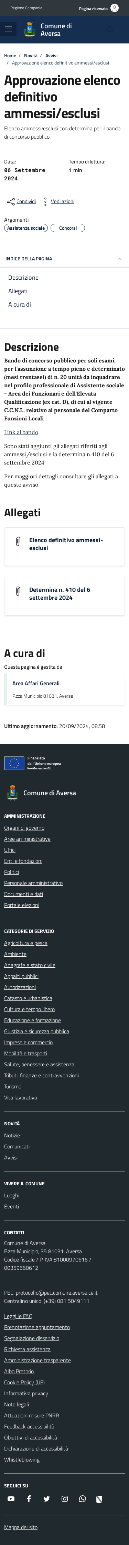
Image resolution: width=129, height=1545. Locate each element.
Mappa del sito (20, 1527)
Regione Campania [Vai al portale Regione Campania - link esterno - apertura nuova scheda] (26, 8)
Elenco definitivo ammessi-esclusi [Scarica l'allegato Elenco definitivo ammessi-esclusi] (66, 544)
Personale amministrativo (33, 883)
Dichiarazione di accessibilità (36, 1448)
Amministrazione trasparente (37, 1360)
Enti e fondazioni (23, 861)
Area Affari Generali (36, 683)
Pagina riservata (93, 9)
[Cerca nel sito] (110, 29)
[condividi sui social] (20, 201)
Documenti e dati (23, 894)
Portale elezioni (21, 905)
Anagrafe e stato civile (29, 965)
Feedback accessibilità (29, 1426)
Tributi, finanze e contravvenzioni (41, 1075)
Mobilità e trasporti (25, 1053)
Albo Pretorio (19, 1371)
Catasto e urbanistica (28, 998)
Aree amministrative (27, 839)
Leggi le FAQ (18, 1316)
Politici (11, 872)
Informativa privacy (26, 1393)
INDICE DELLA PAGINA (64, 259)
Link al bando (21, 432)
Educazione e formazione (32, 1020)
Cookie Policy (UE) (24, 1382)
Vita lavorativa (20, 1097)
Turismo (12, 1086)
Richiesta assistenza (27, 1349)
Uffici (9, 850)
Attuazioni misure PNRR (31, 1415)
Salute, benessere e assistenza (39, 1064)
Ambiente (15, 954)
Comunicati (17, 1146)
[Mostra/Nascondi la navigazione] (8, 29)
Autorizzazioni (20, 987)
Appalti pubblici (21, 976)
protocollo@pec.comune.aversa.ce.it (57, 1292)
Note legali (16, 1404)
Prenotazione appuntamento (37, 1327)
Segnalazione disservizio (31, 1338)
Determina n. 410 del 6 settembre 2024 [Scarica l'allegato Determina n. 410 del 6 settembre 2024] (59, 593)
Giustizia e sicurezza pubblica (36, 1031)
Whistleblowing (22, 1459)
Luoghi (11, 1195)
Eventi (11, 1206)
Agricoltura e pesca (25, 943)
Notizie (12, 1135)
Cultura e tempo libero (29, 1009)
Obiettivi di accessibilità (30, 1437)
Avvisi (11, 1157)
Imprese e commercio (28, 1042)
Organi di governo (24, 828)
